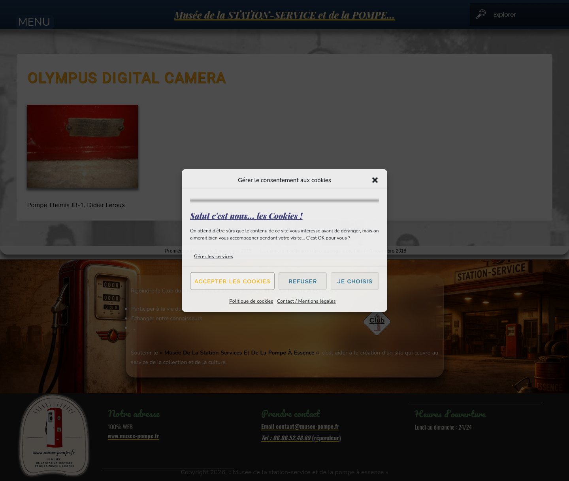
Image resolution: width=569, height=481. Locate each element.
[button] (375, 180)
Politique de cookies (251, 301)
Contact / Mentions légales (306, 301)
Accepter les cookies (232, 281)
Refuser (302, 281)
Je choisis (355, 281)
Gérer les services (213, 256)
